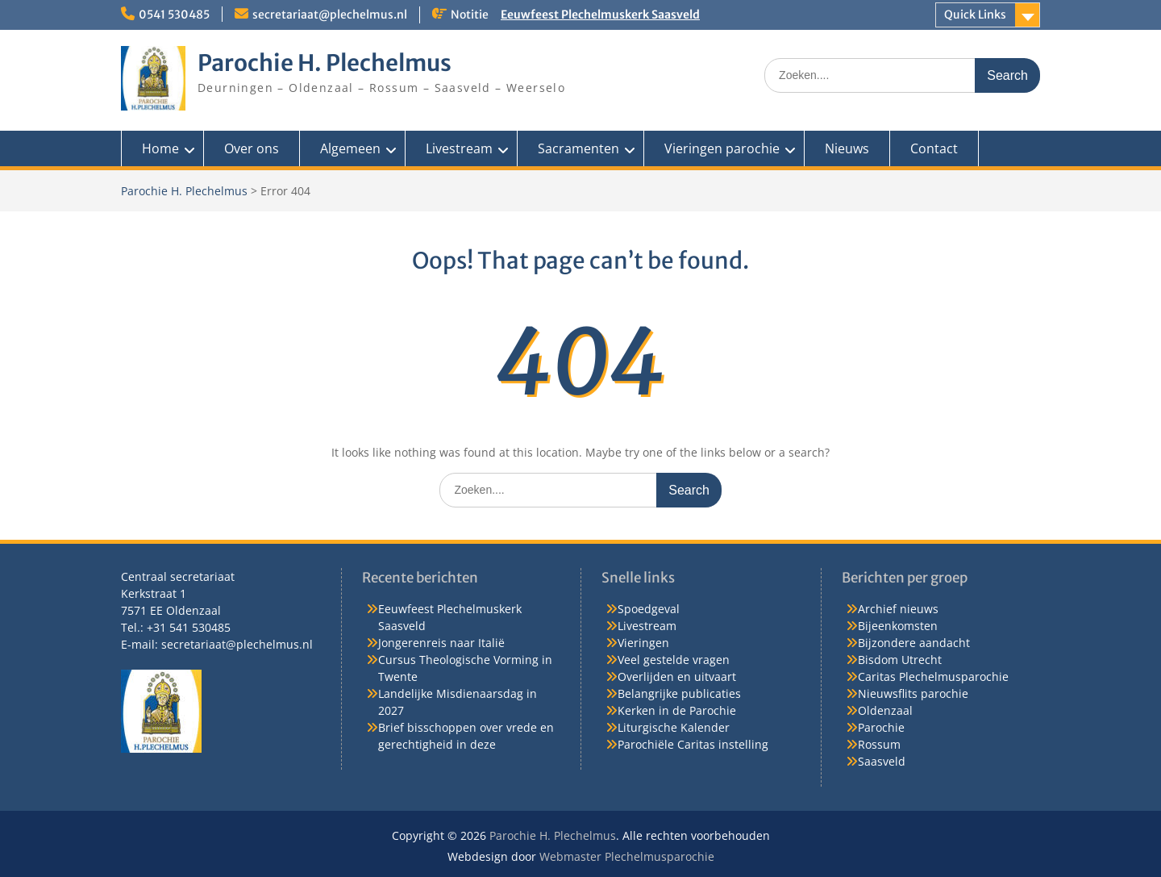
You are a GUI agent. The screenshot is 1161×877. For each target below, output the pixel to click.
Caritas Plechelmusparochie (933, 676)
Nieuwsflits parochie (913, 693)
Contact (934, 148)
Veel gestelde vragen (674, 659)
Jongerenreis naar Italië (441, 642)
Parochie (881, 727)
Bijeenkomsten (898, 625)
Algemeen (350, 148)
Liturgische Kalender (674, 727)
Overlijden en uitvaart (677, 676)
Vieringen (643, 642)
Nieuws (847, 148)
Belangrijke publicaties (679, 693)
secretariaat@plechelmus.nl (329, 14)
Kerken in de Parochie (677, 710)
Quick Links (975, 14)
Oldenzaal (885, 710)
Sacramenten (578, 148)
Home (160, 148)
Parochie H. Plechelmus (325, 62)
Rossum (879, 744)
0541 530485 (174, 14)
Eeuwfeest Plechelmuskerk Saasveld (600, 14)
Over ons (251, 148)
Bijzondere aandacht (914, 642)
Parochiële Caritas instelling (693, 744)
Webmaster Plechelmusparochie (626, 856)
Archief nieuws (898, 608)
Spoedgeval (649, 608)
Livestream (459, 148)
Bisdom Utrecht (900, 659)
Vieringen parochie (722, 148)
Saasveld (881, 761)
